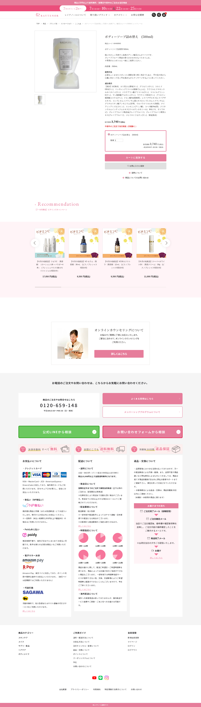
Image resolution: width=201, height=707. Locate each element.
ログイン (131, 646)
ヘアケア (22, 650)
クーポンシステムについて (84, 658)
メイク (21, 641)
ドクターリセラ (66, 24)
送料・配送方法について (83, 637)
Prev (35, 243)
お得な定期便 (137, 14)
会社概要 (63, 689)
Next (166, 243)
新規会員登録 (133, 637)
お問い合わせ (136, 689)
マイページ (132, 641)
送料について (135, 173)
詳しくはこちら (29, 611)
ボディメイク (23, 654)
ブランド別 (53, 24)
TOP (37, 24)
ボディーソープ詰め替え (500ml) (136, 141)
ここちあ (78, 24)
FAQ (75, 662)
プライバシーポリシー (80, 689)
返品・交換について (81, 650)
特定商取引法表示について (116, 689)
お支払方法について (81, 641)
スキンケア (23, 637)
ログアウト (132, 650)
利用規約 (96, 689)
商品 (44, 24)
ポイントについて (80, 654)
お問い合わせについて (82, 666)
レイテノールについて (75, 14)
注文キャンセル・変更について (86, 646)
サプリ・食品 (23, 646)
